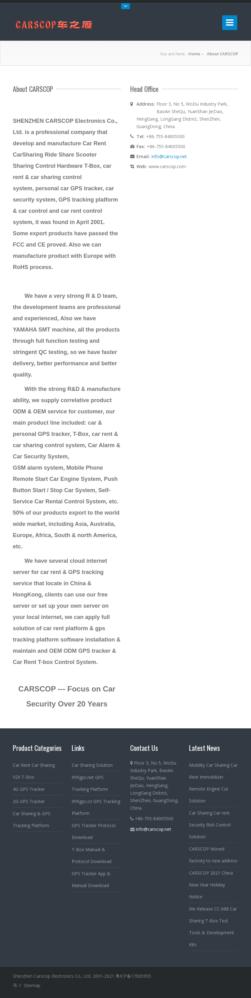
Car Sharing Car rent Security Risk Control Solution (210, 825)
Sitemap (32, 985)
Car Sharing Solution (92, 765)
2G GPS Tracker (29, 801)
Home (194, 54)
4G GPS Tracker (29, 789)
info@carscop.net (169, 156)
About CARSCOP (222, 54)
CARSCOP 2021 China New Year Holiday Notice (211, 885)
